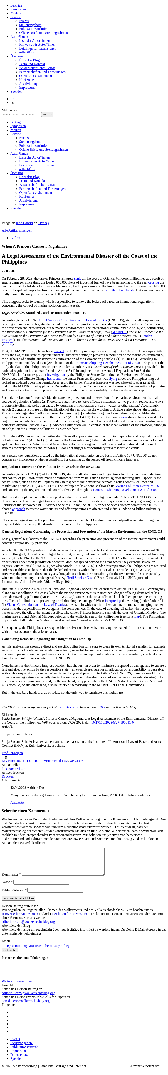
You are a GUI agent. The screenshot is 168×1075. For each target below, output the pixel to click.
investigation (56, 374)
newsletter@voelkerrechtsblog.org (26, 1006)
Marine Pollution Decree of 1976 (138, 486)
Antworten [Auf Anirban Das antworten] (17, 802)
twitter (20, 768)
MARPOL (119, 332)
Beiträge (16, 5)
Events (24, 21)
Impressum (27, 87)
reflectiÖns (27, 52)
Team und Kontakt (32, 64)
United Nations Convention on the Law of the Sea (72, 320)
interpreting (113, 601)
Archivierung (28, 83)
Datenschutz (19, 1060)
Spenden (16, 91)
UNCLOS (77, 761)
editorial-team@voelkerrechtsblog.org (28, 927)
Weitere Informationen (17, 986)
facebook (8, 768)
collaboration (69, 707)
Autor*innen (19, 36)
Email (6, 946)
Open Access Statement (35, 76)
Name (7, 887)
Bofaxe (15, 238)
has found (54, 378)
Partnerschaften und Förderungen (42, 72)
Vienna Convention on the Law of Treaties (36, 604)
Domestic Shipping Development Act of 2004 (107, 363)
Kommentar (11, 879)
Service (15, 17)
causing (153, 282)
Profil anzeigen (12, 753)
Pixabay (43, 223)
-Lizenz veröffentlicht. (145, 1071)
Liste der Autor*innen (34, 40)
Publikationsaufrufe (33, 29)
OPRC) (8, 344)
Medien (15, 13)
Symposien (18, 9)
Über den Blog (29, 60)
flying (113, 378)
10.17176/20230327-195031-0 (112, 722)
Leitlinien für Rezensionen (37, 48)
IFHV (101, 707)
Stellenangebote (30, 25)
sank (77, 278)
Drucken (8, 776)
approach (18, 509)
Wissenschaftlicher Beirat (37, 68)
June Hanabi (24, 223)
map (137, 616)
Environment (11, 761)
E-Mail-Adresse (14, 895)
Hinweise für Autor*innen (37, 44)
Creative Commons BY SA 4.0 (108, 1071)
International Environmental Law (45, 761)
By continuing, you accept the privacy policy (38, 951)
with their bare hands (119, 290)
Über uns (16, 56)
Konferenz (26, 80)
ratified (59, 351)
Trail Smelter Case (80, 577)
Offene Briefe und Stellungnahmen (43, 33)
